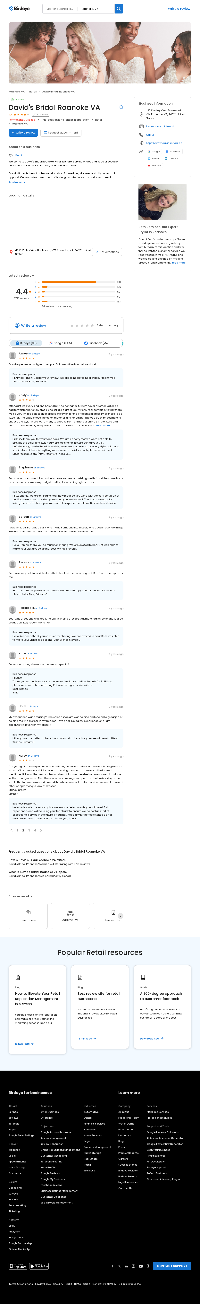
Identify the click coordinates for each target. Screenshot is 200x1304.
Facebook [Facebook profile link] (173, 151)
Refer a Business (157, 1172)
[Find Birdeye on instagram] (133, 1265)
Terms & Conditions (21, 1283)
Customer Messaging (54, 1155)
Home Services (93, 1134)
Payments (15, 1172)
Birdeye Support (156, 1167)
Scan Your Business (158, 1149)
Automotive (91, 1111)
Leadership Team (128, 1117)
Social (12, 1155)
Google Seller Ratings (21, 1134)
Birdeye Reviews (128, 1170)
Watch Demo (126, 1123)
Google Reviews (50, 1172)
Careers (123, 1158)
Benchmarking (17, 1204)
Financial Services (94, 1123)
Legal (87, 1140)
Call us (150, 135)
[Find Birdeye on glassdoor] (148, 1265)
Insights (13, 1199)
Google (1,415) (59, 343)
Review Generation (52, 1143)
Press (121, 1146)
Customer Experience (54, 1196)
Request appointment (160, 126)
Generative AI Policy (104, 1283)
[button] (11, 829)
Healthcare (90, 1129)
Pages (12, 1129)
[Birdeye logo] (20, 9)
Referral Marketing (51, 1161)
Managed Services (158, 1111)
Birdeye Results (127, 1176)
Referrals (14, 1123)
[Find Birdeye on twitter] (119, 1265)
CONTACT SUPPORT (172, 1265)
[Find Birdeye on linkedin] (126, 1265)
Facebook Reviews (51, 1184)
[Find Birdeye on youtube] (141, 1265)
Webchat (14, 1149)
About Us (123, 1111)
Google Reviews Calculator (163, 1131)
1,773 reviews (40, 114)
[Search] (119, 8)
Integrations (16, 1237)
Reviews (13, 1117)
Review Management (53, 1137)
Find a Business (156, 1155)
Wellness (89, 1170)
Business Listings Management (60, 1190)
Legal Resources (128, 1181)
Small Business (50, 1111)
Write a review (179, 8)
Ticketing (14, 1210)
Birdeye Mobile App (20, 1248)
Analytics (14, 1231)
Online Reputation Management (60, 1149)
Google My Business (53, 1178)
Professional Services (159, 1117)
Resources (124, 1134)
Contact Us (125, 1187)
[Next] (120, 915)
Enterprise (47, 1117)
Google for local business (56, 1131)
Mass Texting (17, 1167)
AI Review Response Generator (165, 1137)
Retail (33, 91)
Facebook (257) (95, 343)
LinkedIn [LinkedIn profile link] (171, 158)
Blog (121, 1140)
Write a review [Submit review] (23, 133)
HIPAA (77, 1283)
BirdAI (12, 1225)
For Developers (156, 1161)
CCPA (86, 1283)
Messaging (15, 1187)
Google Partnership (20, 1242)
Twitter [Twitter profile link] (153, 158)
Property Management (97, 1146)
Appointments (17, 1161)
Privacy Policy (43, 1283)
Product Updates (128, 1152)
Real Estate (91, 1158)
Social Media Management (57, 1202)
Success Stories (127, 1164)
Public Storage (92, 1152)
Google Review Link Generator (165, 1143)
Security (58, 1283)
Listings (13, 1111)
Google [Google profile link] (154, 151)
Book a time (125, 1129)
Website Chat (49, 1167)
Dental (88, 1117)
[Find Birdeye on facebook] (112, 1265)
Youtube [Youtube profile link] (154, 165)
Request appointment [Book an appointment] (61, 133)
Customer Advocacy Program (164, 1178)
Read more (17, 182)
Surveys (13, 1193)
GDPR (68, 1283)
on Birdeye (34, 353)
